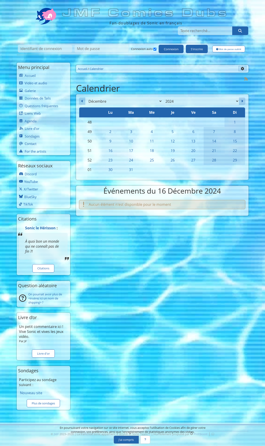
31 (131, 169)
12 (173, 141)
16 (110, 150)
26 (173, 160)
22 (235, 150)
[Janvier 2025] (242, 101)
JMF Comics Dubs (145, 13)
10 (131, 141)
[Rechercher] (240, 30)
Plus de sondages (43, 403)
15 (235, 141)
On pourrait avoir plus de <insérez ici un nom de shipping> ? (45, 298)
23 (110, 160)
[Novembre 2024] (82, 101)
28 (214, 160)
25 (152, 160)
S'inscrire (197, 49)
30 (110, 169)
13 (193, 141)
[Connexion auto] (154, 49)
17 (131, 150)
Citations (43, 268)
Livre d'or (43, 353)
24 (131, 160)
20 (193, 150)
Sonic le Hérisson (40, 227)
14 (214, 141)
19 (173, 150)
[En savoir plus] (145, 440)
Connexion (171, 49)
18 (152, 150)
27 (193, 160)
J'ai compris (126, 440)
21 (214, 150)
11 (152, 141)
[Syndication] (246, 79)
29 (235, 160)
